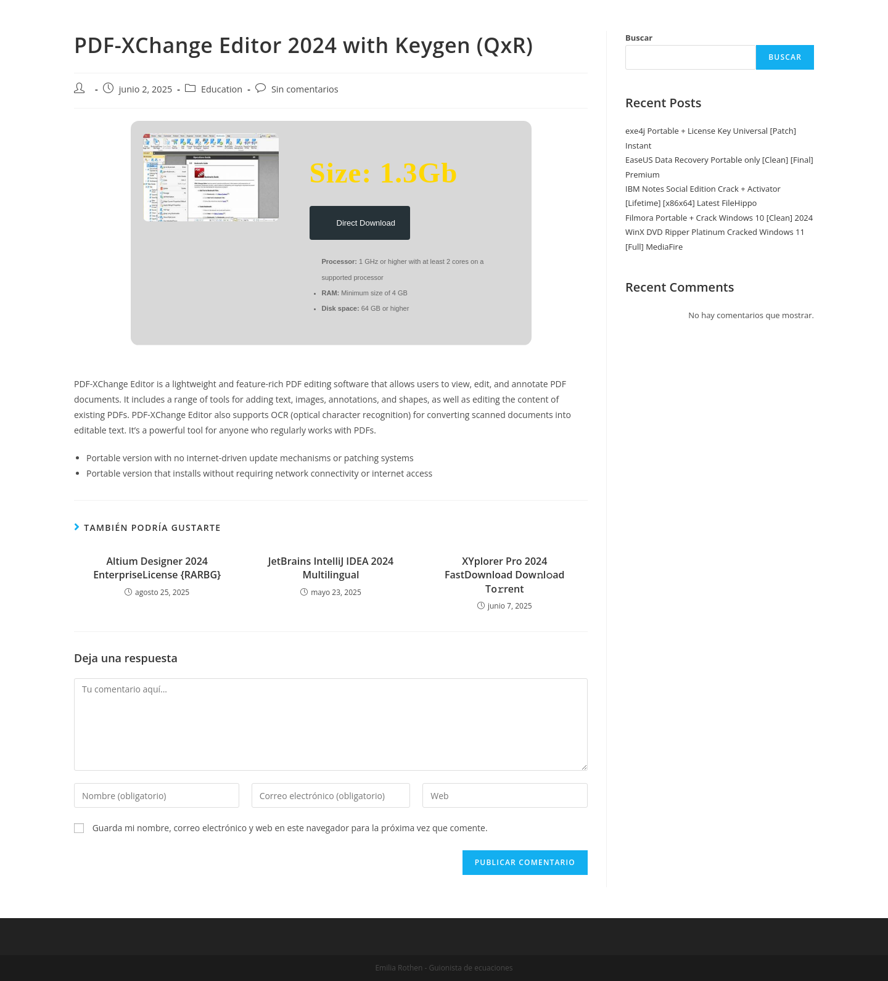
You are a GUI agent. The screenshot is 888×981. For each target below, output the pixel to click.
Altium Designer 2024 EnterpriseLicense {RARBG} (157, 567)
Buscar (638, 37)
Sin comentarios (305, 89)
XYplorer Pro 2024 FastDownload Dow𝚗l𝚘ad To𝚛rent (505, 575)
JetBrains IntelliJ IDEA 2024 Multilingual (330, 567)
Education (221, 89)
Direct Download (359, 220)
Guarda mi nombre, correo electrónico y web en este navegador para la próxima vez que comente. (290, 828)
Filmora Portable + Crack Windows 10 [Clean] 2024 (719, 217)
